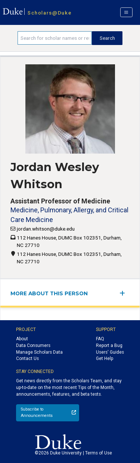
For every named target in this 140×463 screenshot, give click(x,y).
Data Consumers (33, 345)
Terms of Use (98, 453)
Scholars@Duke (49, 13)
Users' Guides (110, 352)
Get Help (104, 358)
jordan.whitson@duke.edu (46, 229)
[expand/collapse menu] (124, 293)
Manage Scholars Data (39, 352)
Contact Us (27, 358)
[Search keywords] (55, 38)
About (22, 338)
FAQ (100, 338)
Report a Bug (109, 345)
